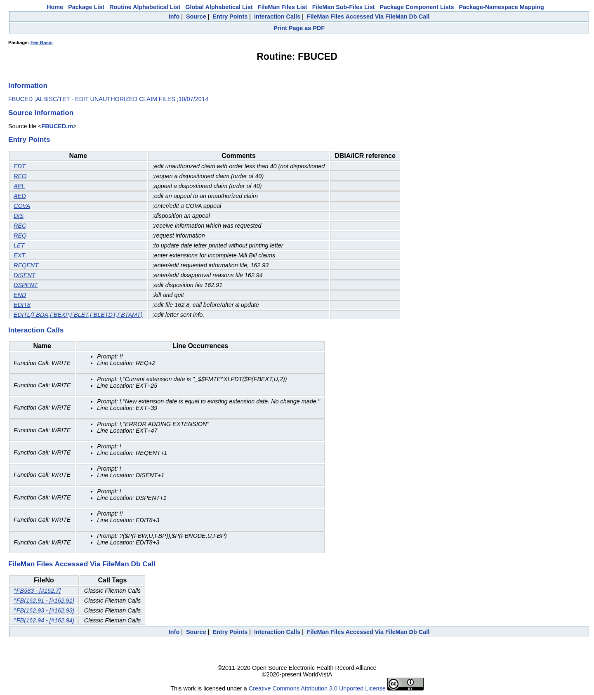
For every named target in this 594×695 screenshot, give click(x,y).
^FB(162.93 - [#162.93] (44, 610)
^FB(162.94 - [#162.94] (44, 620)
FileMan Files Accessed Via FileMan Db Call (368, 16)
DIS (19, 215)
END (20, 295)
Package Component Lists (417, 7)
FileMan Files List (282, 7)
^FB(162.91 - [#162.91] (44, 600)
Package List (86, 7)
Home (55, 7)
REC (20, 225)
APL (19, 186)
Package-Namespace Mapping (501, 7)
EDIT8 (22, 305)
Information (27, 85)
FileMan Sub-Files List (343, 7)
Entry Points (230, 16)
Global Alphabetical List (218, 7)
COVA (22, 206)
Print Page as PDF (299, 28)
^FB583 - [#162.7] (37, 590)
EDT (20, 166)
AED (20, 196)
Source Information (40, 112)
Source (196, 16)
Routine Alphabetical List (144, 7)
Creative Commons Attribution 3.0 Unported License (317, 688)
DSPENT (26, 285)
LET (19, 245)
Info (174, 16)
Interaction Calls (277, 16)
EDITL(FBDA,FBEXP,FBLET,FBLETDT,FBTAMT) (78, 314)
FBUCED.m (57, 126)
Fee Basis (42, 42)
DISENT (24, 275)
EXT (19, 255)
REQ (20, 235)
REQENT (26, 265)
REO (20, 176)
